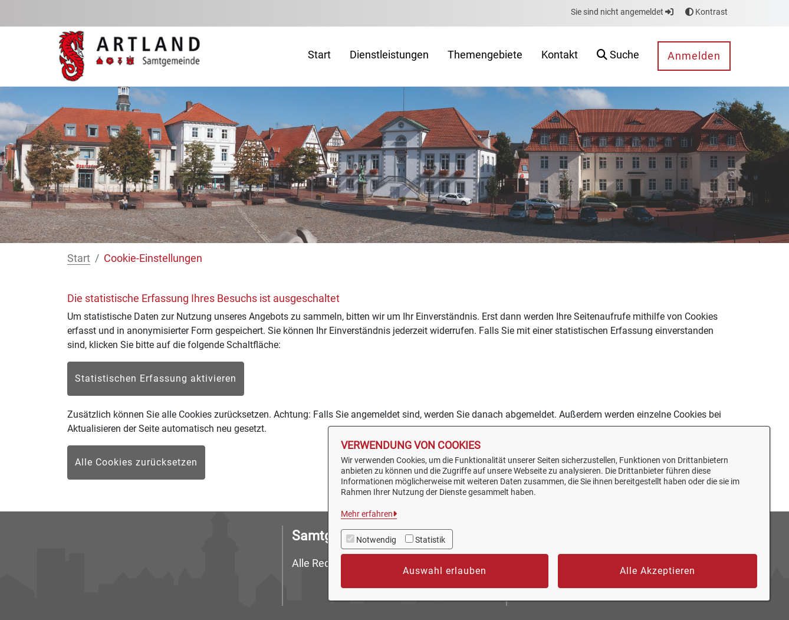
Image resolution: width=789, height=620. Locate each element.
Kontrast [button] (706, 12)
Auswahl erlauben (444, 570)
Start (78, 258)
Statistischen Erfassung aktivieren (155, 378)
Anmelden (694, 56)
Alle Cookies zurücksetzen (136, 462)
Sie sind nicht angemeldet (622, 12)
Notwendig (376, 539)
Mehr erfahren (367, 514)
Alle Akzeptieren (657, 570)
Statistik (430, 539)
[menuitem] (319, 56)
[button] (618, 56)
